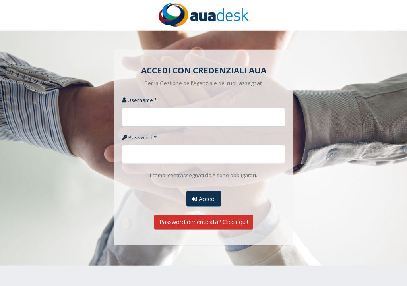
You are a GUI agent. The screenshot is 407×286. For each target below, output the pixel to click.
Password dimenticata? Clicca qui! (203, 222)
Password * (139, 137)
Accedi (204, 198)
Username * (139, 100)
